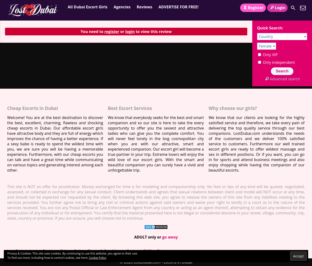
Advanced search (282, 78)
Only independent (276, 62)
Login (277, 7)
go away (170, 237)
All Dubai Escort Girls (88, 7)
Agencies (122, 7)
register (111, 31)
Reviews (144, 7)
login (130, 31)
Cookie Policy (97, 258)
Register (253, 7)
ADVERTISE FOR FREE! (178, 7)
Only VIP (268, 54)
